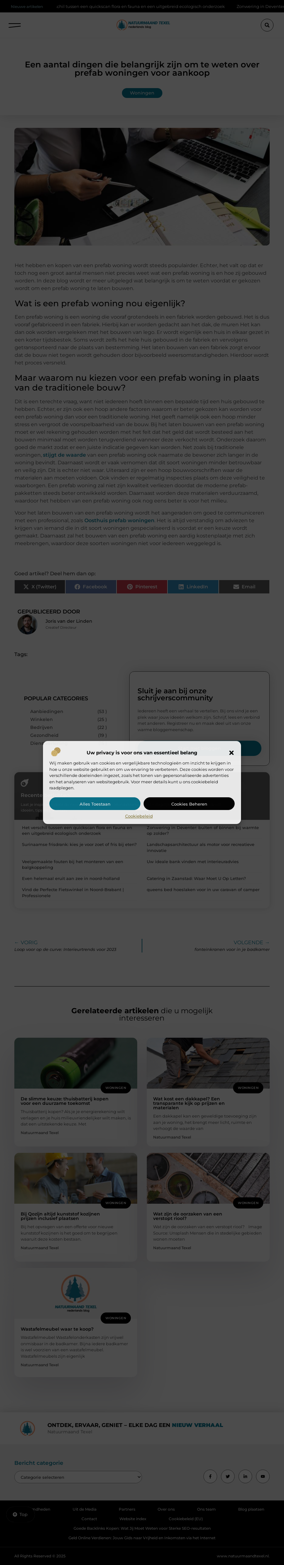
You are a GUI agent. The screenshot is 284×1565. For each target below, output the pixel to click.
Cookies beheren (189, 804)
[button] (231, 753)
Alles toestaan (95, 804)
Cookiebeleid (139, 816)
